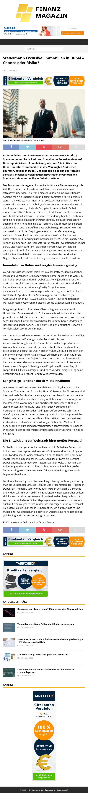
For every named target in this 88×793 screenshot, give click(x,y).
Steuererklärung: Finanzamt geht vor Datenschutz (43, 654)
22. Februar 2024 (26, 612)
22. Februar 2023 (12, 70)
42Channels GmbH (36, 790)
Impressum (50, 790)
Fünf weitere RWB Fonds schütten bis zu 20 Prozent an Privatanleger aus (45, 671)
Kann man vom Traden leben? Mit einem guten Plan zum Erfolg (50, 609)
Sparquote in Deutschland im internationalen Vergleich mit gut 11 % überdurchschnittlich (50, 640)
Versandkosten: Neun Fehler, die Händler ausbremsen (45, 624)
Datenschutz (62, 790)
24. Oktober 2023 (26, 627)
